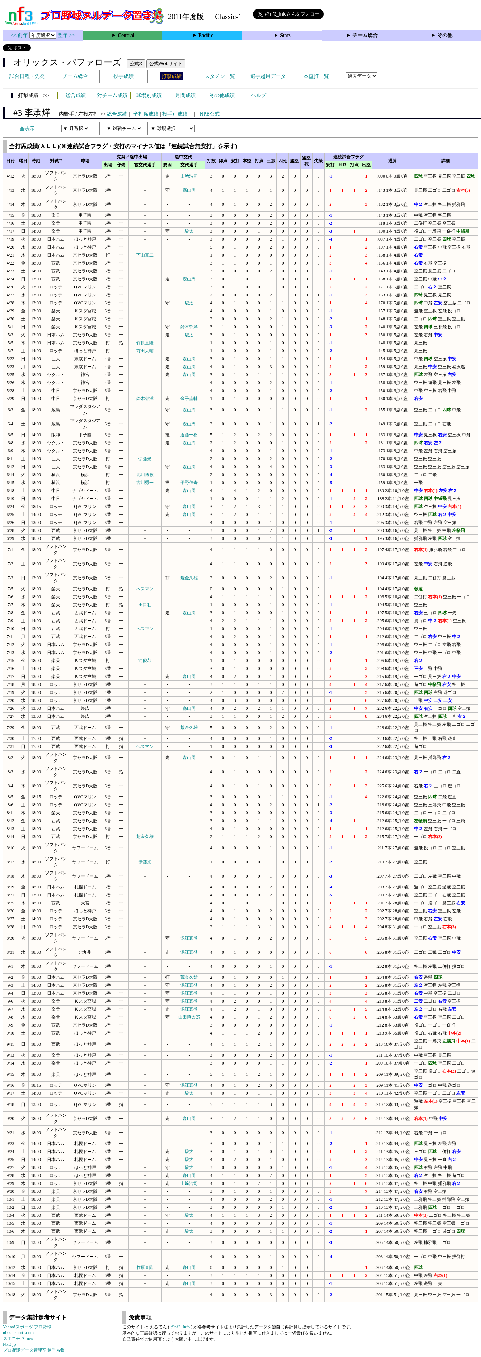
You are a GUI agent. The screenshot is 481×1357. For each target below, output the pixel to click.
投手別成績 (175, 114)
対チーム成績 (112, 95)
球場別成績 (149, 95)
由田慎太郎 (189, 1017)
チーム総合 (365, 35)
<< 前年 (20, 35)
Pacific (205, 35)
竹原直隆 (145, 342)
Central (126, 35)
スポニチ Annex (18, 1338)
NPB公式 (210, 114)
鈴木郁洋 (189, 326)
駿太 (189, 231)
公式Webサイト (166, 63)
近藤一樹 (189, 434)
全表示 (27, 129)
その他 (444, 35)
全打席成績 (146, 114)
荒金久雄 (189, 577)
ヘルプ (258, 95)
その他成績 (222, 95)
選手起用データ (268, 76)
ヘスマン (145, 588)
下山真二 (145, 255)
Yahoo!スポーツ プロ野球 (27, 1326)
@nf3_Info (180, 1326)
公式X (136, 63)
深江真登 (189, 938)
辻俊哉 (144, 660)
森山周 (189, 190)
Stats (285, 35)
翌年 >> (66, 35)
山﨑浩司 (189, 176)
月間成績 (185, 95)
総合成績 (76, 95)
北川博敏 (145, 474)
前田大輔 (145, 350)
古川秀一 (145, 482)
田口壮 (144, 604)
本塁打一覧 (316, 76)
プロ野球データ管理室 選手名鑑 (34, 1350)
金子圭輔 (189, 398)
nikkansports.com (18, 1332)
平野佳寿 (189, 482)
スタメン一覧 (220, 76)
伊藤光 (144, 458)
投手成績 (123, 76)
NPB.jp (9, 1344)
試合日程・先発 (27, 76)
